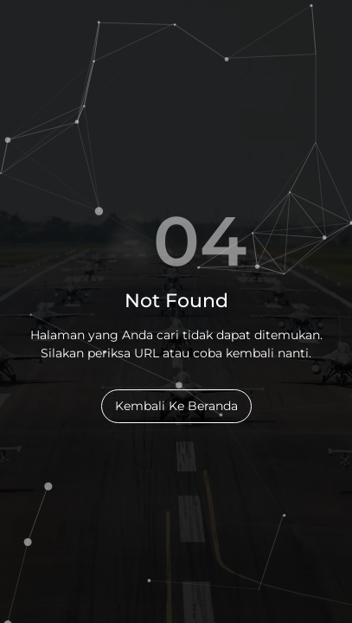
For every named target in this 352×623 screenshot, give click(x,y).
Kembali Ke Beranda (176, 406)
